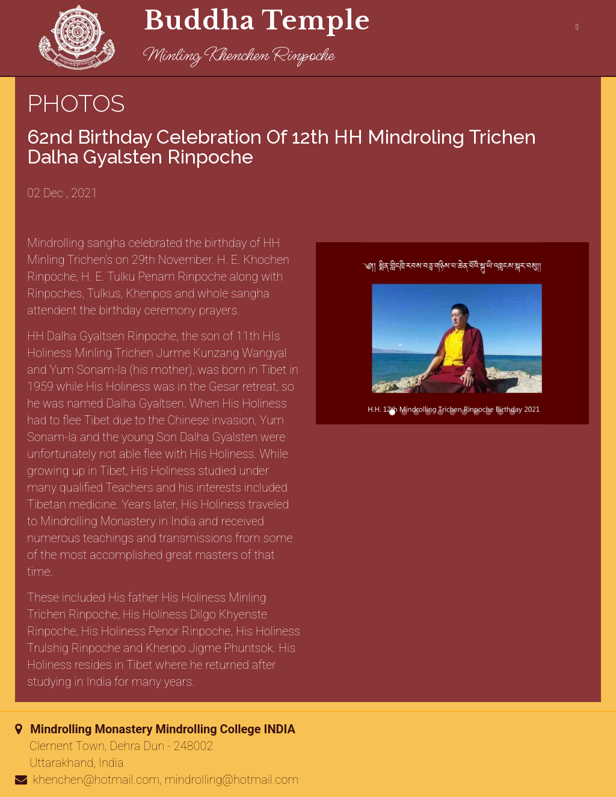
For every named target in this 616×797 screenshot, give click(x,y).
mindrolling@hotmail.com (232, 779)
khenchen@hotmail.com (96, 779)
